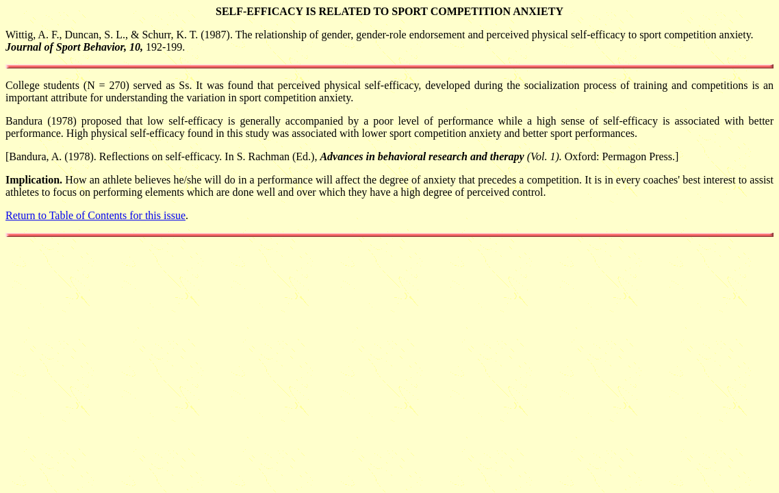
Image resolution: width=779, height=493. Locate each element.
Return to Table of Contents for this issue (95, 215)
